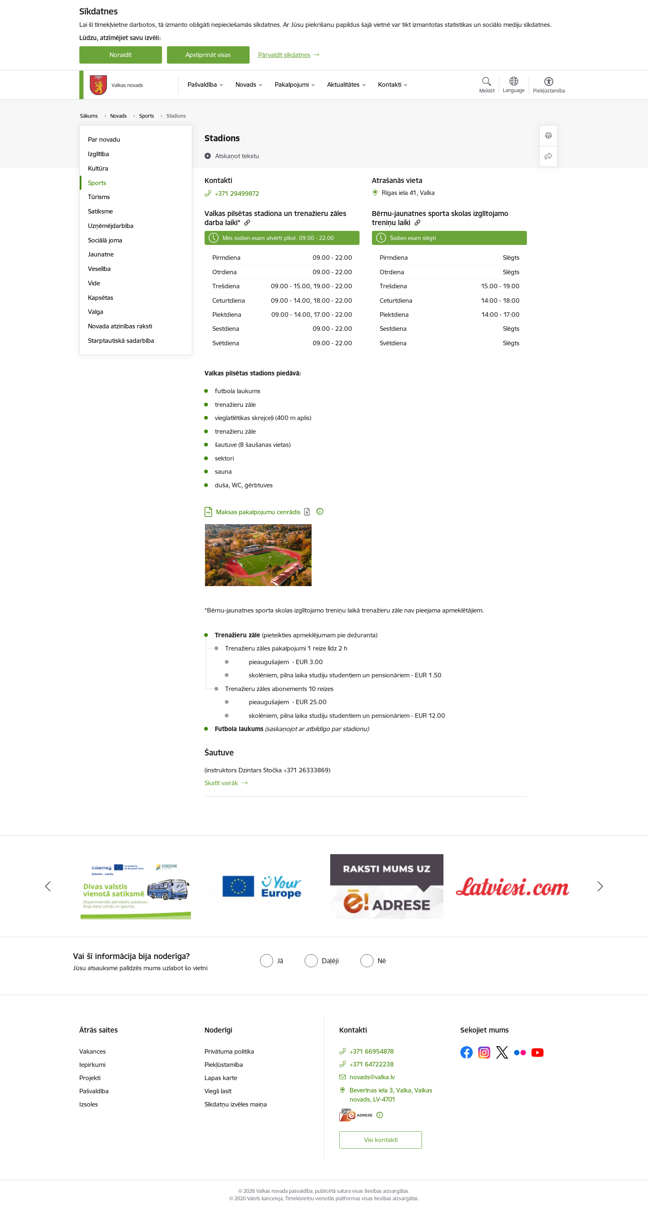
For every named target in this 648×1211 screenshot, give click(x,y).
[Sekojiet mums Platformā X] (502, 1052)
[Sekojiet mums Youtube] (537, 1052)
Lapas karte (221, 1078)
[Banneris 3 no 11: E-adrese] (386, 886)
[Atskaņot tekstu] (237, 156)
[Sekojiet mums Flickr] (520, 1052)
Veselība (99, 269)
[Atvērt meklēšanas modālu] (487, 86)
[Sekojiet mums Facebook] (466, 1052)
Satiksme (100, 211)
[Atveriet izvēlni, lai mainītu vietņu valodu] (514, 85)
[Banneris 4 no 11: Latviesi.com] (512, 886)
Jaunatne (101, 254)
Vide (94, 283)
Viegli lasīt (218, 1091)
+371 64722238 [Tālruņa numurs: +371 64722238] (372, 1064)
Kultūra (98, 168)
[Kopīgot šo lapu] (548, 156)
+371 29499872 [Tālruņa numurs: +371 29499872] (237, 193)
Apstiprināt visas (208, 55)
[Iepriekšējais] (48, 886)
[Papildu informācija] (320, 511)
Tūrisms (99, 197)
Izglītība (98, 154)
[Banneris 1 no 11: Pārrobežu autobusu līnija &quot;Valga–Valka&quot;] (136, 886)
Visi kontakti (381, 1140)
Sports (97, 183)
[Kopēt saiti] (246, 222)
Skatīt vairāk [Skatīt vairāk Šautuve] (221, 783)
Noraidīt (120, 55)
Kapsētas (100, 298)
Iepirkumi (92, 1065)
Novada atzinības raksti (120, 326)
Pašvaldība (94, 1091)
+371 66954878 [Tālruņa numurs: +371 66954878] (372, 1051)
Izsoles (88, 1104)
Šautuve (219, 752)
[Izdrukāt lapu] (548, 136)
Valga (95, 312)
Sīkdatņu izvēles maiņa (236, 1104)
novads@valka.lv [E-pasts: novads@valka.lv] (372, 1077)
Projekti (89, 1078)
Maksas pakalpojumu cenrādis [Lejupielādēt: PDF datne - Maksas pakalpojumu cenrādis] (258, 512)
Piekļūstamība (224, 1065)
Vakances (92, 1051)
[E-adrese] (355, 1115)
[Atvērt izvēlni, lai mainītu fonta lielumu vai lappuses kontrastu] (549, 86)
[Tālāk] (600, 886)
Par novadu (104, 139)
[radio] (271, 960)
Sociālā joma (105, 240)
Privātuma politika (229, 1051)
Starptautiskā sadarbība (121, 340)
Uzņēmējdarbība (110, 226)
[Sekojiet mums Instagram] (484, 1053)
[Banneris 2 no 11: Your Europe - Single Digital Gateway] (261, 886)
